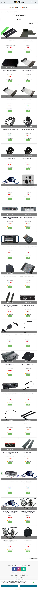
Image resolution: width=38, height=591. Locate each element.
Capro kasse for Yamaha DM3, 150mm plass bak (10, 481)
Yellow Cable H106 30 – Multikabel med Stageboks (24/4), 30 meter (10, 541)
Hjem (2, 11)
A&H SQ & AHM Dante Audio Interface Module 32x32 (10, 453)
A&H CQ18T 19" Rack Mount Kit (10, 99)
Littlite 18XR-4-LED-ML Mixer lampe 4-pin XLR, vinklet (28, 336)
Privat (16, 577)
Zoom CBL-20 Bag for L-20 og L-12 (10, 276)
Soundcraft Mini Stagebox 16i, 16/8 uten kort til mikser (10, 218)
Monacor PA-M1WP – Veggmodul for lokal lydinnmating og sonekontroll (28, 189)
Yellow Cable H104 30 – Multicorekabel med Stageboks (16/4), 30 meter (9, 512)
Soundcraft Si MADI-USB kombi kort (28, 305)
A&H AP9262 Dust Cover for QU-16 (28, 364)
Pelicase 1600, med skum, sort (10, 364)
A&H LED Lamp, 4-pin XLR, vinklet (28, 393)
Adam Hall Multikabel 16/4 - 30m (28, 158)
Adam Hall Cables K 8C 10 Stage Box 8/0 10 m (10, 129)
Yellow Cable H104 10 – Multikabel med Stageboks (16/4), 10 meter (28, 482)
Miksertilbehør (15, 11)
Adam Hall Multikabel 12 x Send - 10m (28, 129)
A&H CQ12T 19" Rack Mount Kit (28, 70)
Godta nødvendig (9, 585)
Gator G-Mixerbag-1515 (28, 540)
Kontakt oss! (18, 7)
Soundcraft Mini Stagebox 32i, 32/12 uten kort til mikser (28, 218)
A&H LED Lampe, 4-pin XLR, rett (10, 423)
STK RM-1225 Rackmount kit (28, 41)
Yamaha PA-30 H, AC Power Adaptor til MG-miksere (9, 336)
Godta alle (28, 585)
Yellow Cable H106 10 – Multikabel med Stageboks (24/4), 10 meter (28, 512)
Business (21, 577)
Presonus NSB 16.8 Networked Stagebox (10, 246)
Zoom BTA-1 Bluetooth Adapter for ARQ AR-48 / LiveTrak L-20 (28, 247)
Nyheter (12, 7)
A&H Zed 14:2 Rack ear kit (28, 452)
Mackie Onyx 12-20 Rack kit (10, 41)
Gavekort (24, 7)
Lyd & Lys (6, 11)
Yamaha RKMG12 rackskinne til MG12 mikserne (28, 276)
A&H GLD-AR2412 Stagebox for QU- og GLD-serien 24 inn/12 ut (10, 394)
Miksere (9, 11)
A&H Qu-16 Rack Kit (28, 423)
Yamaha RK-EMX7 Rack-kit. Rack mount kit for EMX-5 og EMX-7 (10, 306)
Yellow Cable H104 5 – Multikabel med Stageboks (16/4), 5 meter (10, 189)
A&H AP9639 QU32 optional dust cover (10, 70)
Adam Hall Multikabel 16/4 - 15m (9, 158)
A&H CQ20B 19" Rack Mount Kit (28, 99)
